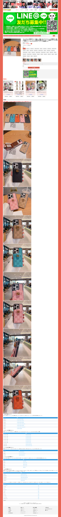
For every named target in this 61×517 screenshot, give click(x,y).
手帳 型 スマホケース (26, 35)
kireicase (47, 510)
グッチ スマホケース (8, 37)
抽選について (22, 510)
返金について (35, 511)
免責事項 (10, 511)
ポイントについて (23, 511)
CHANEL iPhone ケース (37, 35)
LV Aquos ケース (11, 35)
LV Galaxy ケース (21, 35)
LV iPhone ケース (32, 35)
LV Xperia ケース (6, 35)
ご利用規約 (10, 510)
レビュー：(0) (24, 45)
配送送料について (35, 510)
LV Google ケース (15, 35)
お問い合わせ (29, 45)
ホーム (5, 37)
